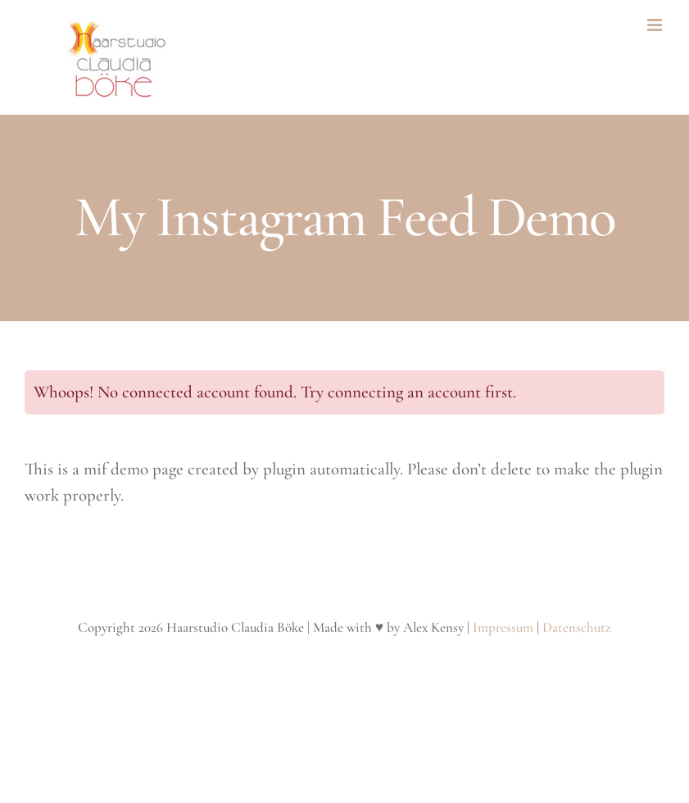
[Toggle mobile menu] (655, 25)
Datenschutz (576, 627)
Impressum (503, 627)
